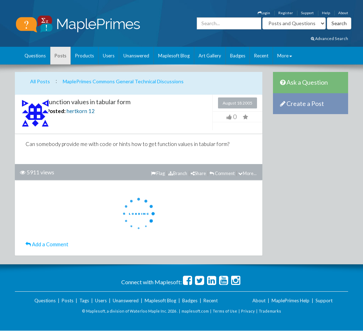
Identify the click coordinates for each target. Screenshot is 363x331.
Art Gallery (210, 55)
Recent (261, 55)
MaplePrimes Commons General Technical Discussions (123, 81)
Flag (158, 173)
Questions (35, 55)
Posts (60, 55)
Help (326, 13)
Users (109, 55)
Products (84, 55)
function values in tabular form (88, 102)
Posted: (56, 111)
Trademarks (270, 311)
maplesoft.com (195, 311)
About (343, 13)
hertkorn (77, 111)
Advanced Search (329, 38)
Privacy (248, 311)
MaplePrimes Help (290, 300)
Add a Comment (47, 244)
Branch (177, 173)
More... (247, 173)
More (284, 55)
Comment (222, 173)
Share (198, 173)
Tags (84, 300)
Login (264, 13)
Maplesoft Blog (174, 55)
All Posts (40, 81)
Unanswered (136, 55)
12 (91, 111)
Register (285, 13)
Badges (237, 55)
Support (307, 13)
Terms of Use (225, 311)
